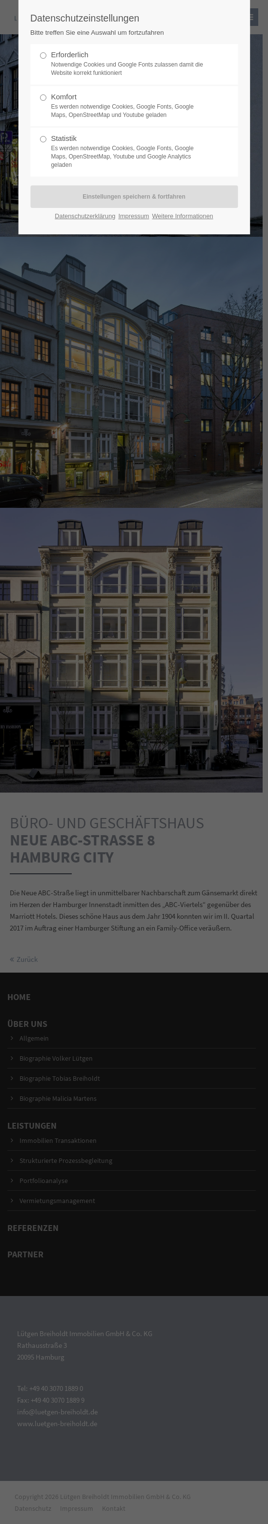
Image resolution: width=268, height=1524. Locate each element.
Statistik (130, 151)
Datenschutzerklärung (85, 216)
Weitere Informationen (182, 216)
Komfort (130, 105)
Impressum (133, 216)
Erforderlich (130, 63)
